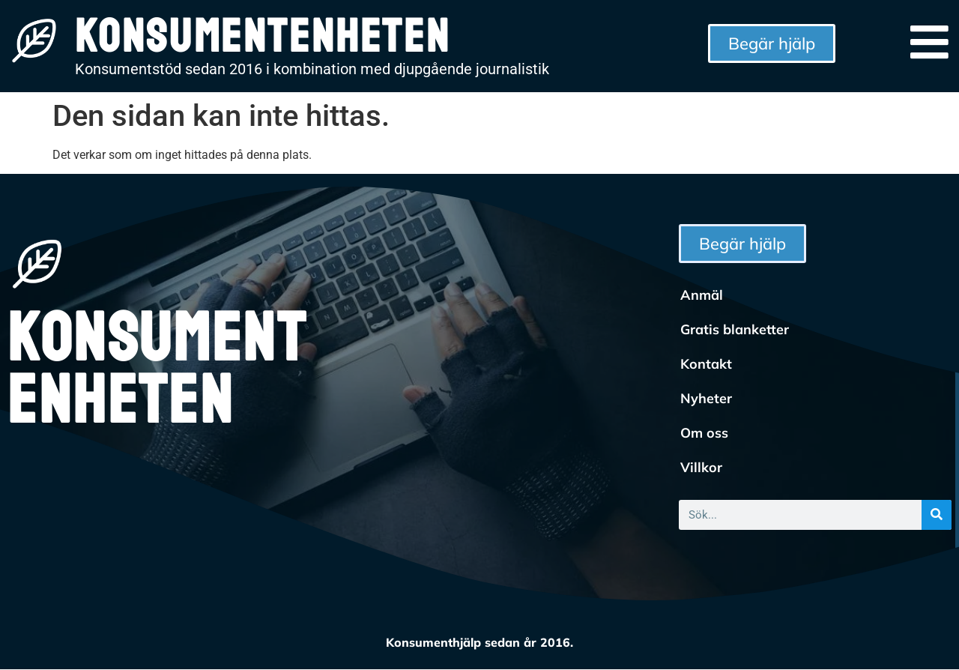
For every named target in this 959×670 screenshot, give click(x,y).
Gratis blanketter (734, 329)
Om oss (704, 432)
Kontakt (706, 363)
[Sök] (937, 515)
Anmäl (701, 295)
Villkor (701, 467)
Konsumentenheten (156, 370)
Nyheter (706, 398)
